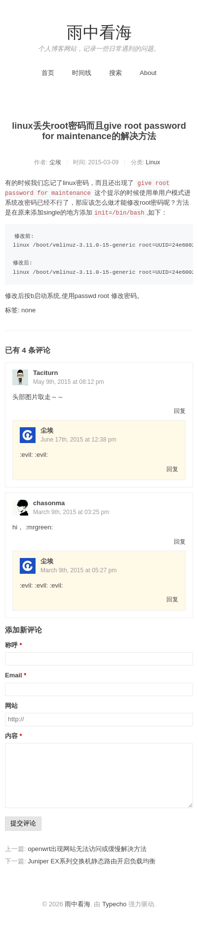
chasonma (49, 503)
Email (13, 675)
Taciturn (45, 372)
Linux (153, 162)
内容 (11, 736)
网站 (11, 706)
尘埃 (55, 162)
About (148, 72)
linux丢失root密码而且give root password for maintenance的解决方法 (99, 131)
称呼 (11, 645)
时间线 (81, 72)
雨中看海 (99, 32)
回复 (180, 411)
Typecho (114, 904)
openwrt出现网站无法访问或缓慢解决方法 (87, 849)
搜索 (115, 72)
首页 (47, 72)
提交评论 (23, 823)
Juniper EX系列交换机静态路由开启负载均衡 (92, 861)
